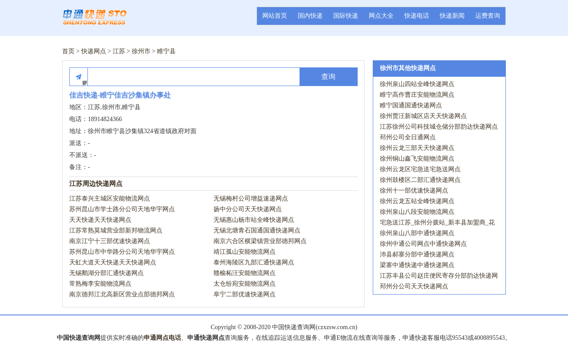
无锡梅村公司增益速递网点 (250, 198)
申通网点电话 (162, 337)
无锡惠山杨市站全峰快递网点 (253, 219)
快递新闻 (452, 15)
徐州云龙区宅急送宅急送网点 (420, 169)
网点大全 (381, 15)
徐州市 (141, 51)
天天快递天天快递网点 (100, 219)
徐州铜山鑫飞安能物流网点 (417, 158)
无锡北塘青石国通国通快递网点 (256, 230)
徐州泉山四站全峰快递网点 (417, 84)
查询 (328, 76)
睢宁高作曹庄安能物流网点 (417, 94)
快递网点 (93, 51)
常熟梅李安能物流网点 (100, 283)
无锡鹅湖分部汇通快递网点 (106, 273)
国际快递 (345, 15)
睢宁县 (166, 51)
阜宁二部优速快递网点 (244, 294)
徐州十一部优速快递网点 (414, 190)
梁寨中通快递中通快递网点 (417, 265)
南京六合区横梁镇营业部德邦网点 (260, 241)
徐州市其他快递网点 (408, 68)
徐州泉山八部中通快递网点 (417, 233)
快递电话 (416, 15)
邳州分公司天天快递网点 (414, 286)
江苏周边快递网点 (95, 183)
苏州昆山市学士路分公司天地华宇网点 (122, 209)
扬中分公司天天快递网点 (247, 209)
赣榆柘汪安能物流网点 (244, 273)
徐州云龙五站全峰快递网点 (417, 201)
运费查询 (487, 15)
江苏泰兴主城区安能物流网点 (109, 198)
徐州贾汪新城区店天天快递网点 (423, 116)
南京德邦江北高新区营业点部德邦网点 (122, 294)
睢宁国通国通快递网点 (411, 105)
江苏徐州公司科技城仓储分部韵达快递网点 (439, 126)
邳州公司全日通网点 (408, 137)
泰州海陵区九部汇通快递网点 (253, 262)
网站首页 (274, 15)
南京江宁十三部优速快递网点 (109, 241)
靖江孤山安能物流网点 (244, 251)
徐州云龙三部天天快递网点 (417, 148)
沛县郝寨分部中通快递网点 (417, 254)
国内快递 (310, 15)
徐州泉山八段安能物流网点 (417, 211)
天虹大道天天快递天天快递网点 (112, 262)
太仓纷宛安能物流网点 (244, 283)
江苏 (119, 51)
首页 (68, 51)
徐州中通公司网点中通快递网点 (423, 243)
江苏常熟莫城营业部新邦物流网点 (115, 230)
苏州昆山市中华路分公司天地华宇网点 (122, 251)
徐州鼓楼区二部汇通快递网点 (420, 180)
